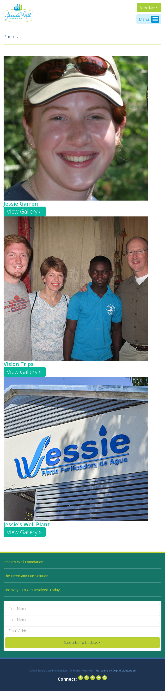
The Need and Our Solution (26, 575)
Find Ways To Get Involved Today (32, 589)
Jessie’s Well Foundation (23, 561)
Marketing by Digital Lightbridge (116, 670)
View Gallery (22, 211)
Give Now (147, 7)
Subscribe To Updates (81, 642)
